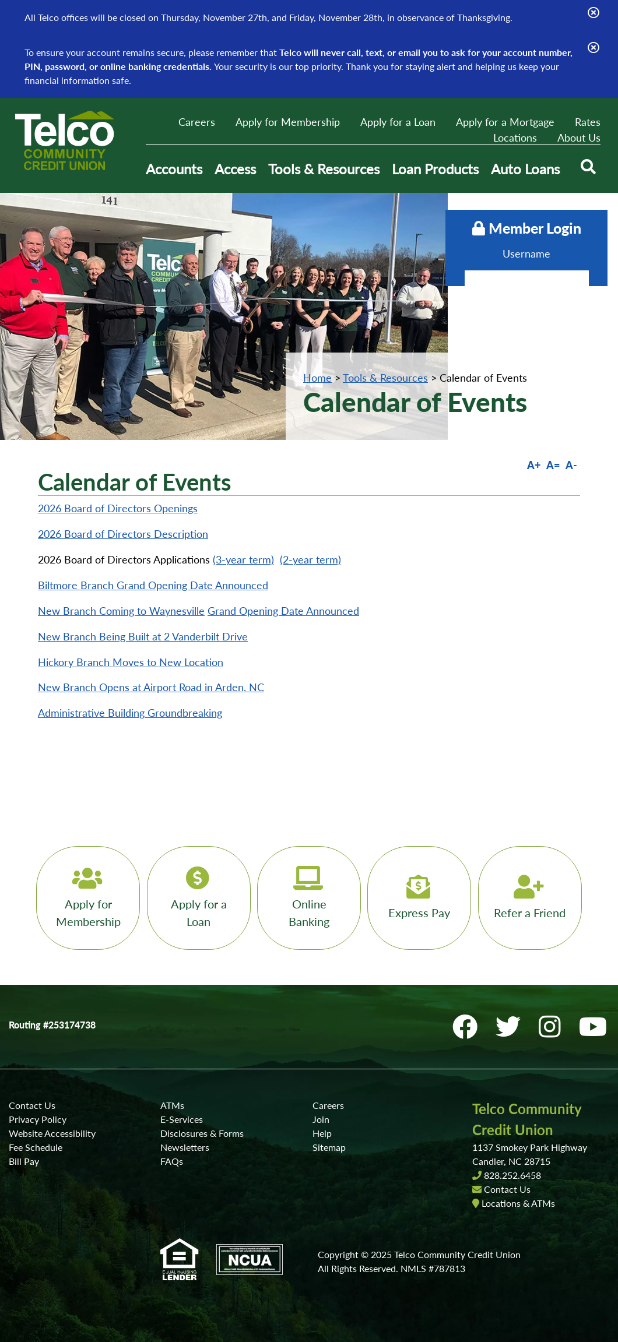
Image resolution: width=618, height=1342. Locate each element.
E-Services (181, 1119)
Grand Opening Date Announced (283, 610)
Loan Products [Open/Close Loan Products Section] (435, 168)
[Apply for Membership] (85, 898)
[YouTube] (595, 1026)
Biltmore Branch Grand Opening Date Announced (153, 585)
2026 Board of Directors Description (123, 533)
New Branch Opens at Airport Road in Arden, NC (151, 687)
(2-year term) (310, 559)
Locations (515, 137)
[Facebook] (470, 1026)
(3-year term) (243, 559)
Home (317, 377)
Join (320, 1119)
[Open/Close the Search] (588, 169)
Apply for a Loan (398, 121)
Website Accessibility (52, 1133)
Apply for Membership (288, 121)
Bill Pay (24, 1161)
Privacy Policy (37, 1119)
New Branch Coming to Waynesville (121, 610)
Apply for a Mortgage (505, 121)
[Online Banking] (309, 898)
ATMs (172, 1105)
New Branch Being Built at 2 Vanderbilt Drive (143, 636)
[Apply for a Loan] (197, 898)
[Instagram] (555, 1026)
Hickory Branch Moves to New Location (130, 662)
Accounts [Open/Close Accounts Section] (174, 168)
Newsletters (184, 1147)
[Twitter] (513, 1026)
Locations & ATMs (518, 1203)
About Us (579, 137)
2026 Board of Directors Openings (118, 508)
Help (322, 1133)
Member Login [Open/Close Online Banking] (519, 228)
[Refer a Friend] (533, 898)
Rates (588, 121)
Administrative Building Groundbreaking (130, 712)
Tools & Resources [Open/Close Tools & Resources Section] (324, 168)
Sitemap (329, 1147)
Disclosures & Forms (202, 1133)
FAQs (171, 1161)
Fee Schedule (35, 1147)
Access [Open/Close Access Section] (235, 168)
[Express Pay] (421, 898)
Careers (196, 121)
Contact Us (32, 1105)
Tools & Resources (385, 377)
